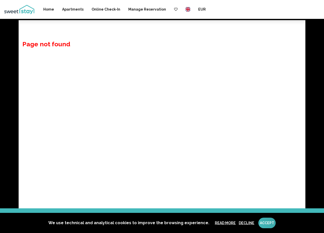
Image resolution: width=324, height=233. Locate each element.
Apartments (73, 9)
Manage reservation (147, 9)
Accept (267, 223)
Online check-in (106, 9)
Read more (225, 223)
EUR (202, 9)
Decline (246, 223)
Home (48, 9)
